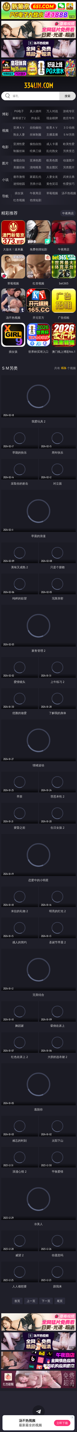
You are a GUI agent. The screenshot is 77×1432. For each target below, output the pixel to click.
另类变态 (69, 151)
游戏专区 (69, 111)
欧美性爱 (69, 144)
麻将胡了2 (19, 118)
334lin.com (38, 85)
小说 (5, 179)
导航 (5, 196)
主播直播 (52, 134)
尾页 (60, 1301)
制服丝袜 (19, 151)
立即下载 (62, 1423)
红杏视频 (19, 200)
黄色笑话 (52, 184)
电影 (5, 147)
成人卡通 (52, 144)
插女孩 (19, 193)
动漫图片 (69, 160)
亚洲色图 (35, 160)
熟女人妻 (19, 134)
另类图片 (69, 167)
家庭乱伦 (35, 177)
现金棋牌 (52, 118)
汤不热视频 (69, 193)
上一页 (31, 1301)
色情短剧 (35, 200)
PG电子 (19, 111)
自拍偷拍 (35, 127)
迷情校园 (19, 184)
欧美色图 (52, 160)
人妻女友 (52, 177)
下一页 (46, 1301)
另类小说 (35, 184)
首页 (17, 1301)
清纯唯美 (35, 167)
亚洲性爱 (19, 144)
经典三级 (35, 151)
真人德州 (35, 111)
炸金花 (35, 118)
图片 (5, 163)
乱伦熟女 (52, 151)
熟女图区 (52, 167)
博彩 (5, 114)
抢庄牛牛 (69, 118)
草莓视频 (52, 193)
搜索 (67, 96)
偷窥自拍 (19, 160)
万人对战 (52, 111)
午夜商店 (35, 193)
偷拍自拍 (35, 144)
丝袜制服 (35, 134)
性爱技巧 (69, 184)
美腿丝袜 (19, 167)
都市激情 (19, 177)
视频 (5, 130)
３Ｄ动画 (69, 127)
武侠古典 (69, 177)
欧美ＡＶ (52, 127)
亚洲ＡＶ (19, 127)
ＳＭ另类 (69, 134)
